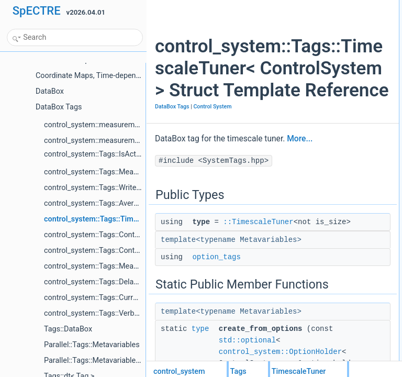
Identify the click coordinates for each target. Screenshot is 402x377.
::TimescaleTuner (227, 347)
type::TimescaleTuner (350, 17)
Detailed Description (339, 86)
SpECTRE (37, 10)
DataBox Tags (172, 194)
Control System (174, 206)
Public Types (329, 5)
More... (168, 252)
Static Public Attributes (342, 63)
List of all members (337, 121)
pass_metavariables (348, 75)
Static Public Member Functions (355, 40)
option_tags (336, 28)
